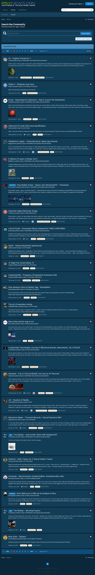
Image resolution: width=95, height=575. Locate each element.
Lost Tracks (26, 128)
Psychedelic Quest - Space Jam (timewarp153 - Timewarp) (43, 185)
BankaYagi (11, 289)
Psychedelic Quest (14, 187)
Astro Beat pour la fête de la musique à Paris (36, 493)
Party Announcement (32, 323)
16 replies (27, 393)
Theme (40, 568)
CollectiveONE (12, 265)
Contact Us (47, 568)
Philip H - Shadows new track (21, 84)
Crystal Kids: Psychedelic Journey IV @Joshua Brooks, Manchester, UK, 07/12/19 (44, 347)
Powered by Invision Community (47, 572)
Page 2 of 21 (44, 51)
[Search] (70, 9)
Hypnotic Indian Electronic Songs (22, 211)
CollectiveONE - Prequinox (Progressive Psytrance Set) (32, 275)
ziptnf (10, 248)
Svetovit (10, 461)
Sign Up (89, 3)
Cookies (55, 568)
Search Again (86, 33)
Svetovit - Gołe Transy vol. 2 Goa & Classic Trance (30, 459)
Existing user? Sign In (76, 4)
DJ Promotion (27, 248)
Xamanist (11, 376)
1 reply (26, 239)
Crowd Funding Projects (33, 478)
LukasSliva (11, 102)
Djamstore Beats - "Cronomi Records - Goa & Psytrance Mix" (35, 417)
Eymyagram (11, 495)
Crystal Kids (11, 349)
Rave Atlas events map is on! (21, 321)
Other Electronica (31, 213)
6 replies (23, 428)
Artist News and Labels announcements (35, 60)
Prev (7, 51)
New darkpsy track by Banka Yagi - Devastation (29, 287)
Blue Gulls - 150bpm (17, 537)
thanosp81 (11, 478)
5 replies (25, 410)
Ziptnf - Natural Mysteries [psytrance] (25, 246)
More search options (83, 39)
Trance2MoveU (13, 402)
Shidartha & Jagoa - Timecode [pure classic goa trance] (32, 141)
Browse (5, 10)
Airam (10, 128)
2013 (30, 402)
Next (31, 51)
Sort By (89, 51)
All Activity (5, 14)
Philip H (10, 86)
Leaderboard (22, 10)
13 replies (25, 221)
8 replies (24, 486)
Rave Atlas (11, 323)
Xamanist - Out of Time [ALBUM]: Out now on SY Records (33, 374)
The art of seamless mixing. (20, 304)
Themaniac (11, 437)
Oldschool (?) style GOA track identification (27, 126)
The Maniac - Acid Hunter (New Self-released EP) (35, 435)
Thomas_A (11, 213)
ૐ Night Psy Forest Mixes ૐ (21, 263)
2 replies (27, 134)
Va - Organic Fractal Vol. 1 (19, 58)
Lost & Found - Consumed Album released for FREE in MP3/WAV (36, 228)
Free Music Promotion (30, 86)
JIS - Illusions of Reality (18, 400)
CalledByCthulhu (13, 306)
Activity (13, 10)
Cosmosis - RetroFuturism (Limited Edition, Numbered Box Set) (36, 476)
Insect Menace (12, 539)
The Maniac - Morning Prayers (26, 510)
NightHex (11, 161)
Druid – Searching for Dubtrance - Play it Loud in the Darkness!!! (36, 100)
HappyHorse (12, 143)
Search (13, 14)
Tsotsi (10, 60)
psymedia (11, 230)
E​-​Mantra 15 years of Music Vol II (22, 159)
